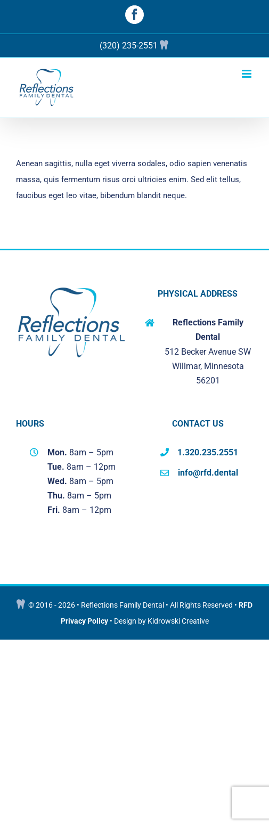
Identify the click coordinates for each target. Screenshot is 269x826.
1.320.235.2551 (207, 452)
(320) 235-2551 (129, 45)
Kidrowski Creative (178, 621)
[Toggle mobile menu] (247, 73)
